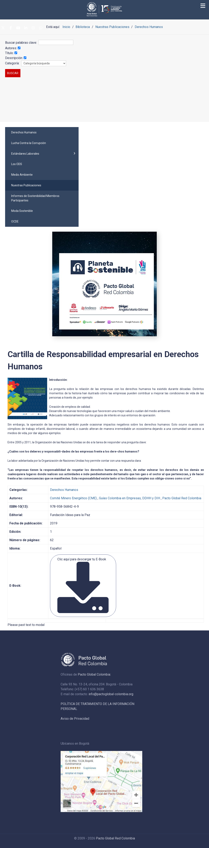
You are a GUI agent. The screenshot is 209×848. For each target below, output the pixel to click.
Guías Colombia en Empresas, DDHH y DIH (129, 498)
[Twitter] (3, 28)
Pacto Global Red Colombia (181, 498)
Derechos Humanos (64, 490)
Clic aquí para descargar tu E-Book (83, 585)
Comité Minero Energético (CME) (73, 498)
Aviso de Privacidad (75, 719)
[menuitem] (42, 132)
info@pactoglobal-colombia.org (111, 694)
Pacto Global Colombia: (94, 674)
